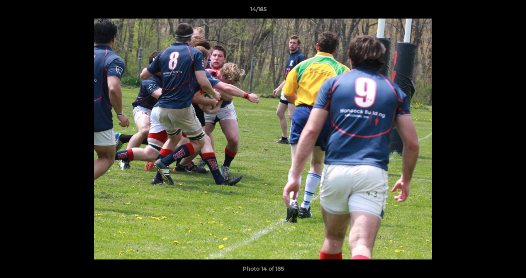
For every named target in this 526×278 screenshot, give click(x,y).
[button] (493, 11)
